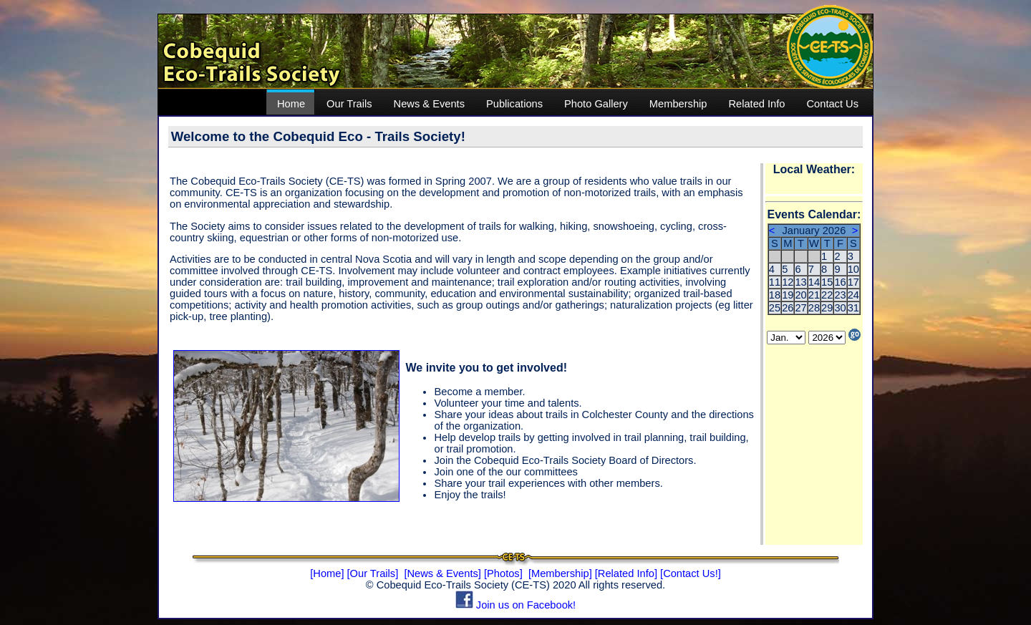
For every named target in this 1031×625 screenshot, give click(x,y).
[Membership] (560, 573)
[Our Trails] (373, 573)
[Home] (327, 573)
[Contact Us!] (690, 573)
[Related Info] (626, 573)
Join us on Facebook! (515, 605)
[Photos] (503, 573)
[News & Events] (442, 573)
